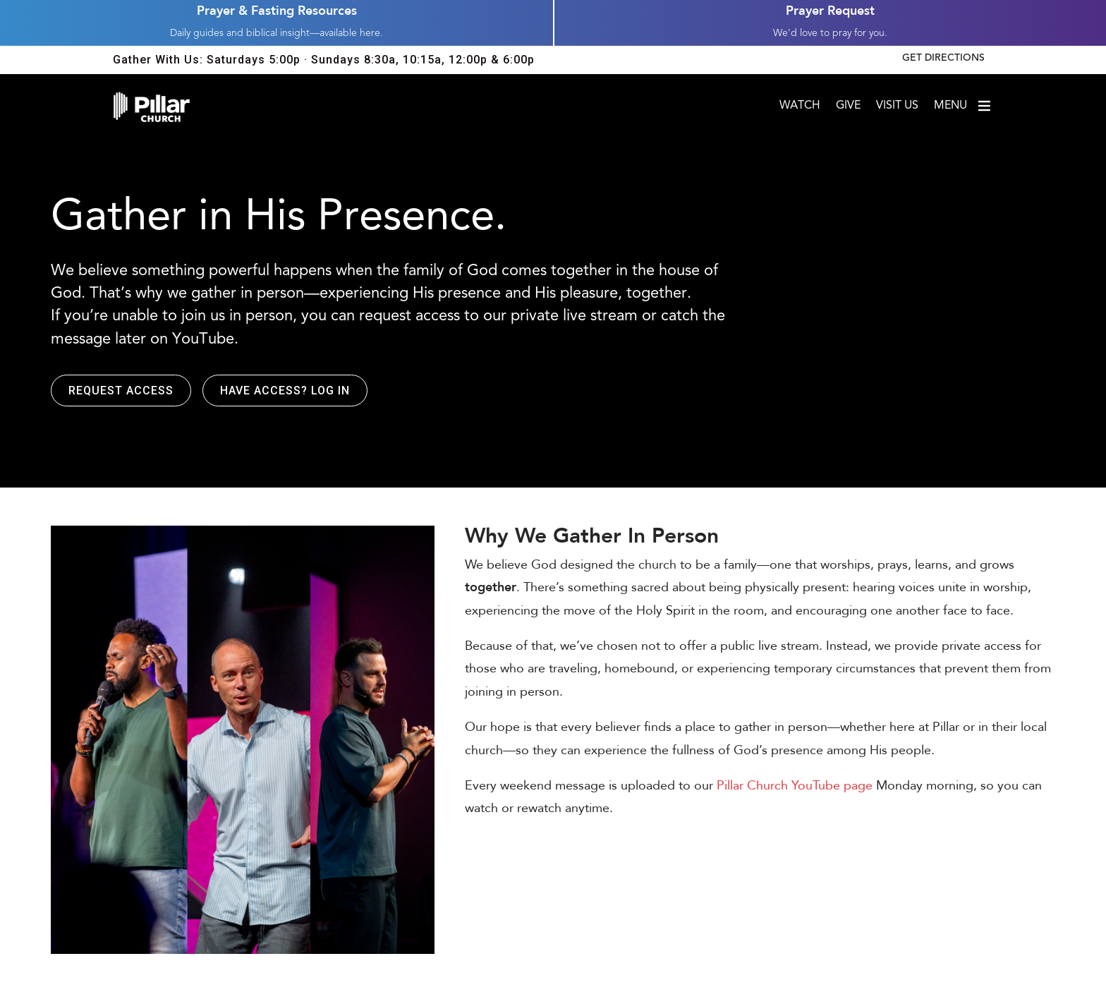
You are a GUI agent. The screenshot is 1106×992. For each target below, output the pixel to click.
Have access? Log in (285, 390)
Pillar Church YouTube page (795, 785)
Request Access (121, 390)
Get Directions (943, 58)
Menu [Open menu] (963, 105)
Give (848, 106)
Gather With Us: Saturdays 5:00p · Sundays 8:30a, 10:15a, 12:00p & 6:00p (324, 59)
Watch (799, 106)
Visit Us (897, 106)
